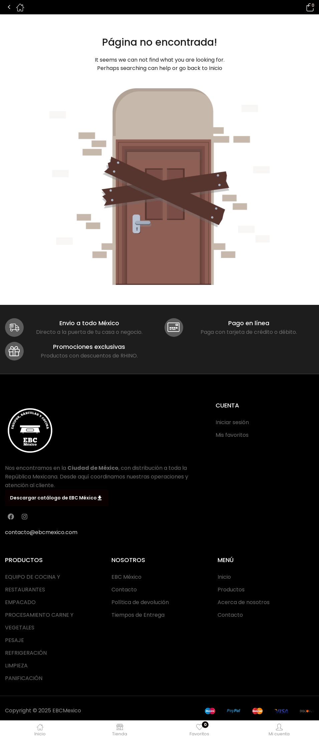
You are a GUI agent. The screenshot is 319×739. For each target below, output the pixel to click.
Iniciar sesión (232, 422)
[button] (300, 7)
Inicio (215, 68)
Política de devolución (140, 602)
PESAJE (14, 640)
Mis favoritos (232, 435)
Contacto (124, 589)
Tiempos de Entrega (138, 615)
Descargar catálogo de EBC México (55, 498)
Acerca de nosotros (244, 602)
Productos (231, 589)
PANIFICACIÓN (23, 678)
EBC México (126, 577)
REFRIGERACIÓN (26, 653)
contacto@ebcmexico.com (41, 532)
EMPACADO (20, 602)
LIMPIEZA (16, 665)
